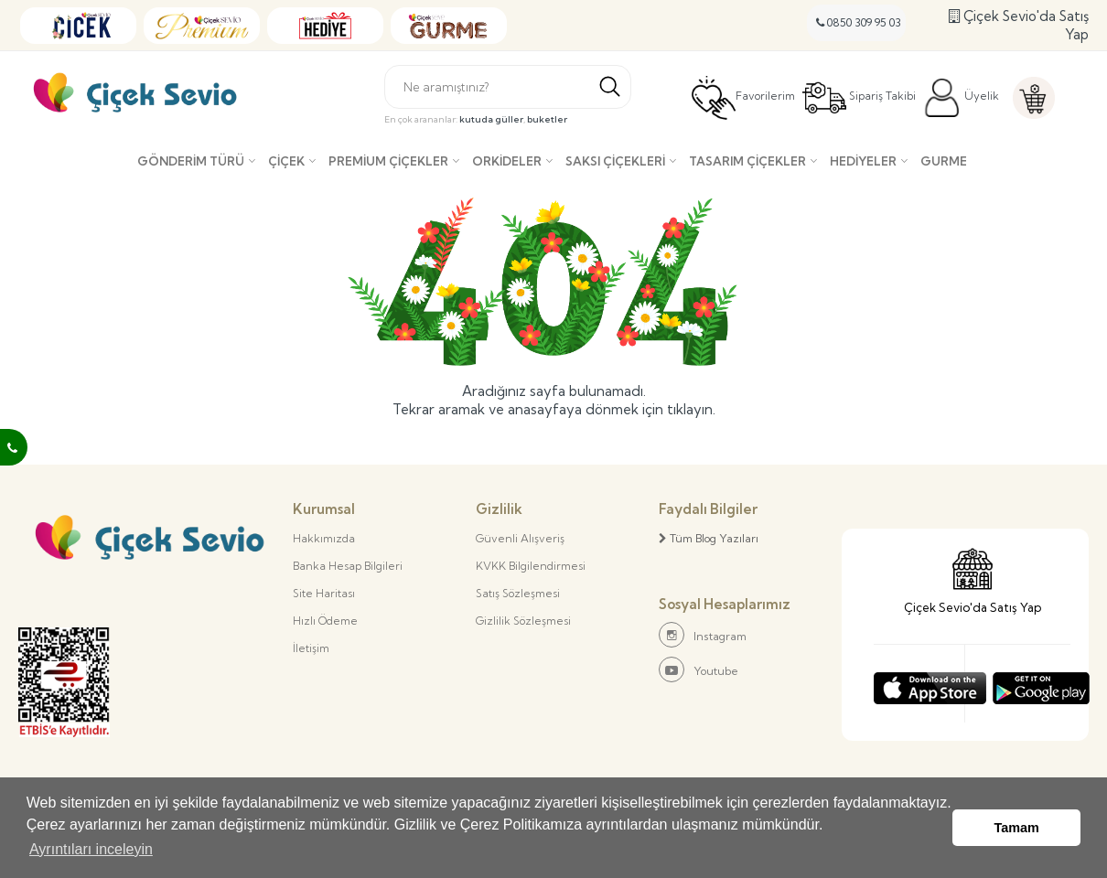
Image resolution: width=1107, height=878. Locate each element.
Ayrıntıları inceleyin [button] (91, 849)
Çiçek (286, 161)
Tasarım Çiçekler (747, 161)
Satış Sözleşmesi (518, 593)
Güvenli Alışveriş (520, 538)
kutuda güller (491, 119)
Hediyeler (863, 161)
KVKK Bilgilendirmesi (531, 566)
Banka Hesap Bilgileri (348, 566)
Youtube (698, 669)
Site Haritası (324, 593)
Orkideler (507, 161)
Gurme (943, 161)
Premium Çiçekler (388, 161)
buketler (547, 119)
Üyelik (961, 98)
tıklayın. (691, 409)
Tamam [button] (1016, 827)
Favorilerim (743, 98)
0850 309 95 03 (858, 22)
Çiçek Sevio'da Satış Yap (1019, 25)
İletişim (311, 648)
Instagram (703, 635)
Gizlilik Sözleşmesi (523, 620)
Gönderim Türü (190, 161)
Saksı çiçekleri (615, 161)
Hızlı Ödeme (325, 620)
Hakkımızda (324, 538)
